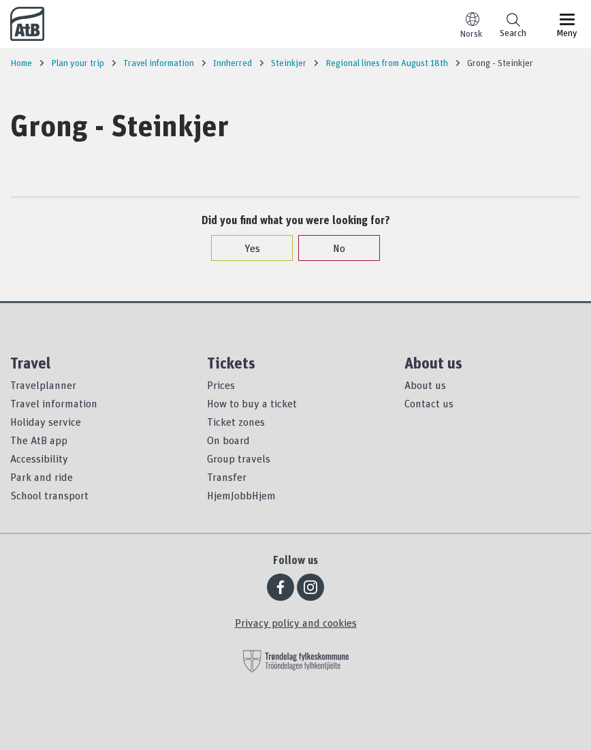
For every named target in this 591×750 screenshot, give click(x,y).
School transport (49, 495)
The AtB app (38, 440)
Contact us (428, 403)
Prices (221, 385)
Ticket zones (236, 421)
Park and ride (41, 477)
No (332, 248)
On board (228, 440)
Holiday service (45, 421)
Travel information (53, 403)
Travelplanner (43, 385)
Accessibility (39, 458)
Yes (245, 248)
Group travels (238, 458)
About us (425, 385)
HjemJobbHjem (241, 495)
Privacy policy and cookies (296, 622)
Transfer (226, 477)
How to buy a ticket (252, 403)
